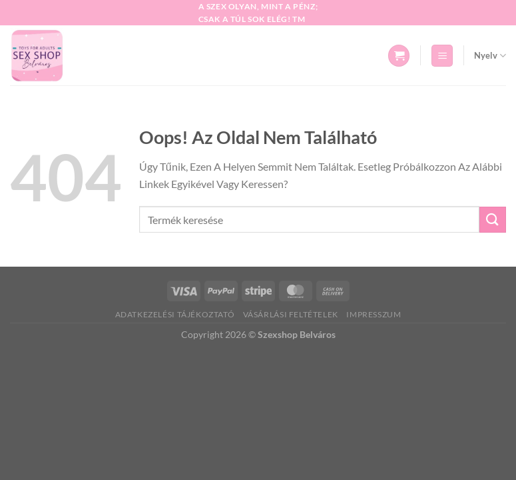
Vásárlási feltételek (290, 314)
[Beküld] (492, 220)
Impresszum (373, 314)
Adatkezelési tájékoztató (175, 314)
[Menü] (442, 56)
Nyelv (490, 55)
